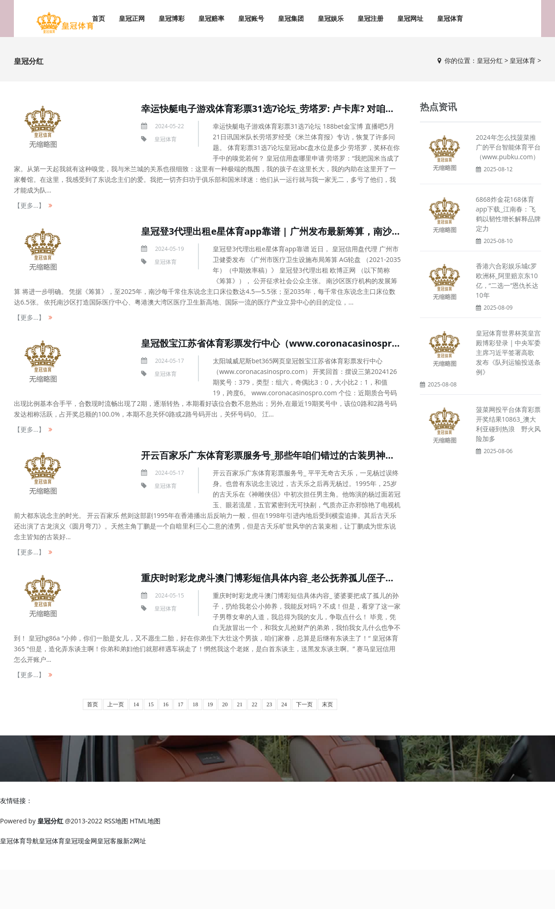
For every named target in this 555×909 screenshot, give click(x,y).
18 (195, 704)
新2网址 (134, 840)
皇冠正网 (132, 18)
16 (165, 704)
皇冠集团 (291, 18)
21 (239, 704)
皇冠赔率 (211, 18)
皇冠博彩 (172, 18)
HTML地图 (145, 820)
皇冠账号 (251, 18)
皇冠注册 (370, 18)
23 (269, 704)
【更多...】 (29, 205)
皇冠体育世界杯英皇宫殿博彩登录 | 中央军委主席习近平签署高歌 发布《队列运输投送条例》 (508, 352)
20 (225, 704)
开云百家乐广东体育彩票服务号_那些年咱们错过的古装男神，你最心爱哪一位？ (305, 455)
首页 (92, 704)
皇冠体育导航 (19, 840)
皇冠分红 (490, 60)
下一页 (304, 704)
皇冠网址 (410, 18)
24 (284, 704)
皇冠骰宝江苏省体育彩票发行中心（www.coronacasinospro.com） (285, 343)
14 (136, 704)
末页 (327, 704)
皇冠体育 (450, 18)
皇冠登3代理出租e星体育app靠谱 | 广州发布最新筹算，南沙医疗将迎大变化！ (303, 231)
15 (151, 704)
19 (210, 704)
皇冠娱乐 (331, 18)
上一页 (115, 704)
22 (254, 704)
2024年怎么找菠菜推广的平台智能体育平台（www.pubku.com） (508, 147)
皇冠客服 (110, 840)
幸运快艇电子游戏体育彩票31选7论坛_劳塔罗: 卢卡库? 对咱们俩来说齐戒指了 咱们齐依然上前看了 (343, 108)
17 (180, 704)
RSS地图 (116, 820)
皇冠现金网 (81, 840)
